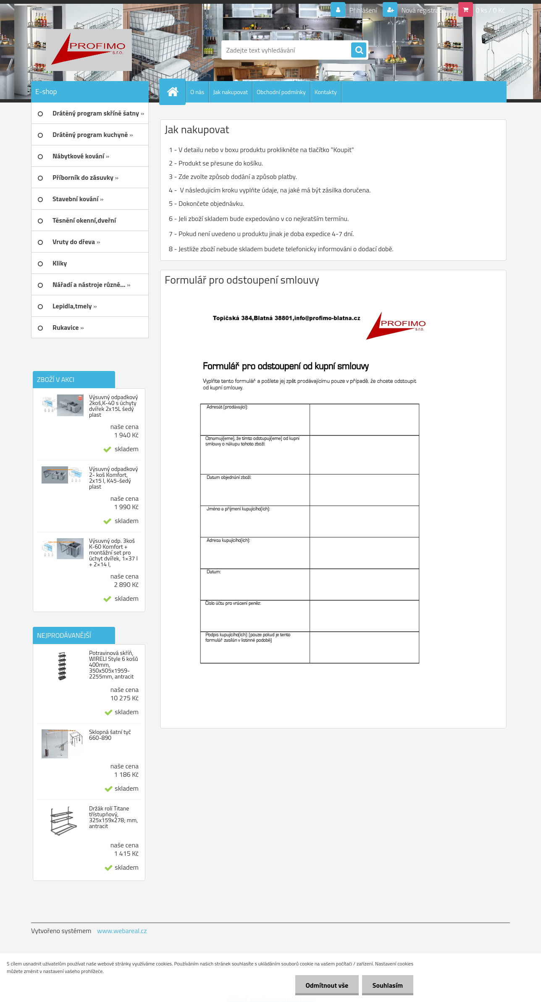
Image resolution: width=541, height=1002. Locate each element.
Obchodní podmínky (281, 91)
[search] (358, 50)
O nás (197, 91)
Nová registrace (422, 10)
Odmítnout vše (326, 985)
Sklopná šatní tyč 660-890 (110, 735)
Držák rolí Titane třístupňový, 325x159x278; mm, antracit (113, 817)
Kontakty (326, 91)
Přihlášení (363, 10)
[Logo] (89, 50)
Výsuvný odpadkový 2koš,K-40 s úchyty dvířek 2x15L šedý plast (113, 406)
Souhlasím (387, 985)
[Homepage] (176, 91)
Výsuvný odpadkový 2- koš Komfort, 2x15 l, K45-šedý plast (113, 477)
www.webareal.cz (122, 931)
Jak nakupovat (230, 91)
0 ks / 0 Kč (490, 10)
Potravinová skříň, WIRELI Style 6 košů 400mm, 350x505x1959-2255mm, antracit (113, 664)
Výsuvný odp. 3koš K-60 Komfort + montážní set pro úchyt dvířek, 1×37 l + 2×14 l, (113, 552)
